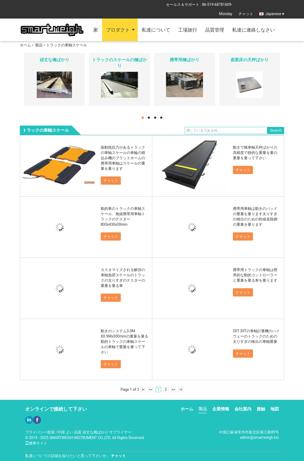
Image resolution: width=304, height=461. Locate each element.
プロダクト (118, 30)
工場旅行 (187, 30)
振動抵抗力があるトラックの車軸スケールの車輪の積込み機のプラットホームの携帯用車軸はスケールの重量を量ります (123, 158)
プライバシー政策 (40, 432)
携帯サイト (36, 443)
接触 (261, 408)
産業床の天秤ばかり (250, 59)
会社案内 (242, 408)
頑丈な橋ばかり (54, 59)
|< (143, 389)
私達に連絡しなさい (253, 30)
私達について (156, 30)
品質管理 (214, 30)
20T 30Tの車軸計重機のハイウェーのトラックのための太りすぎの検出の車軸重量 (256, 336)
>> (173, 389)
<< (151, 389)
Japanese (274, 14)
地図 (274, 408)
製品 (39, 45)
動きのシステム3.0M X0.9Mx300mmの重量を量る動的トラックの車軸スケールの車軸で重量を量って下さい (124, 341)
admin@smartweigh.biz (259, 437)
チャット (245, 14)
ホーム (25, 45)
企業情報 (220, 408)
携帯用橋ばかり (184, 59)
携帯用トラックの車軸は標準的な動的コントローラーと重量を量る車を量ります (255, 275)
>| (180, 389)
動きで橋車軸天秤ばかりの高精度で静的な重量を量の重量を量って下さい (255, 152)
